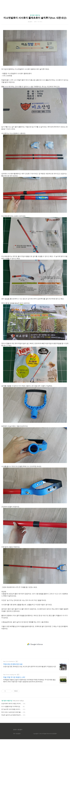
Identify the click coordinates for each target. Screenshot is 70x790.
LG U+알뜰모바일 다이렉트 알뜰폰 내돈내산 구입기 (11, 706)
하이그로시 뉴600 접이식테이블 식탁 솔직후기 (11, 712)
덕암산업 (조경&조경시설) (13, 664)
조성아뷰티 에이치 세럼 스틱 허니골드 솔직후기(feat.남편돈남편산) (11, 703)
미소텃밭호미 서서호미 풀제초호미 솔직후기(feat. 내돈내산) (35, 18)
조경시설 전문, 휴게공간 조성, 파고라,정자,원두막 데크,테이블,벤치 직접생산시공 (29, 666)
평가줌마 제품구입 (35, 15)
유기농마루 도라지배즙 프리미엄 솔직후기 (11, 709)
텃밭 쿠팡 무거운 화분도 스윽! (14, 677)
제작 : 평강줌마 (17, 733)
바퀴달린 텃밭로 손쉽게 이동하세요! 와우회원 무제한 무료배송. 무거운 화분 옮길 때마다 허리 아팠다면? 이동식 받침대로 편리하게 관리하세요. (29, 680)
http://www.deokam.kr (9, 661)
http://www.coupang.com (9, 674)
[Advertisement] (35, 644)
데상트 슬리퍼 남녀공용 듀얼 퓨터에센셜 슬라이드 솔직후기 (11, 715)
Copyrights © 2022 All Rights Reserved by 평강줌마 (45, 733)
